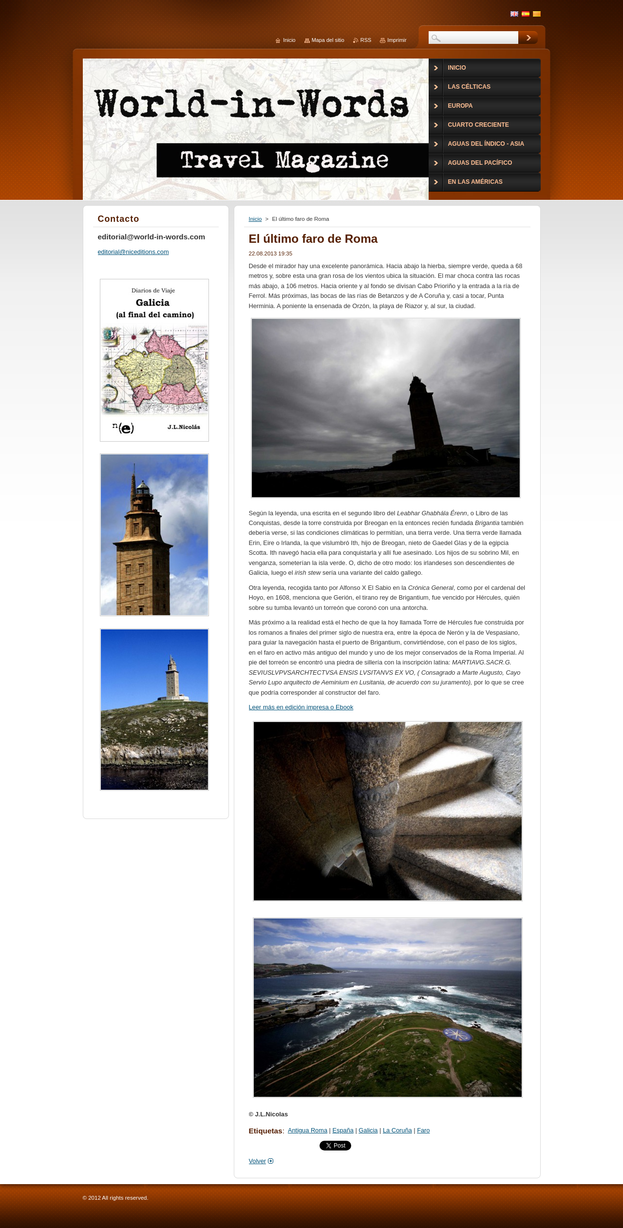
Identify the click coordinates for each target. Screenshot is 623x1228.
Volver (257, 1161)
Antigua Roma (307, 1130)
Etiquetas (266, 1131)
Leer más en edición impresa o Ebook (301, 707)
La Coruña (397, 1130)
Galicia (368, 1130)
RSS (365, 40)
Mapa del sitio (328, 40)
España (342, 1130)
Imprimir (396, 40)
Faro (423, 1130)
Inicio (255, 219)
